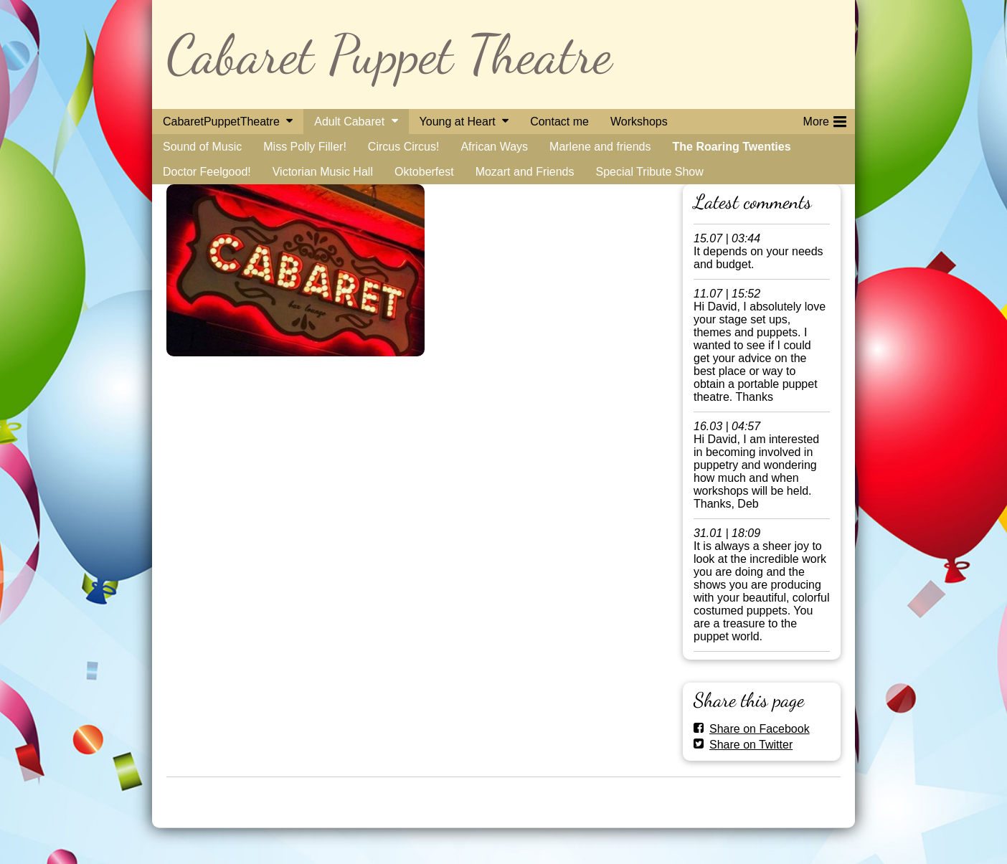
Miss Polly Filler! (304, 147)
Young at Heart (458, 121)
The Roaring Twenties (731, 147)
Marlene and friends (600, 147)
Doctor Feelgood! (207, 172)
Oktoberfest (424, 172)
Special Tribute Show (649, 172)
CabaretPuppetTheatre (221, 121)
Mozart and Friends (525, 172)
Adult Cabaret (349, 121)
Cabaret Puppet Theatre (389, 54)
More (824, 119)
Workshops (639, 121)
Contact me (559, 121)
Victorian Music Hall (323, 172)
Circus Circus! (404, 147)
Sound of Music (202, 147)
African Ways (494, 147)
